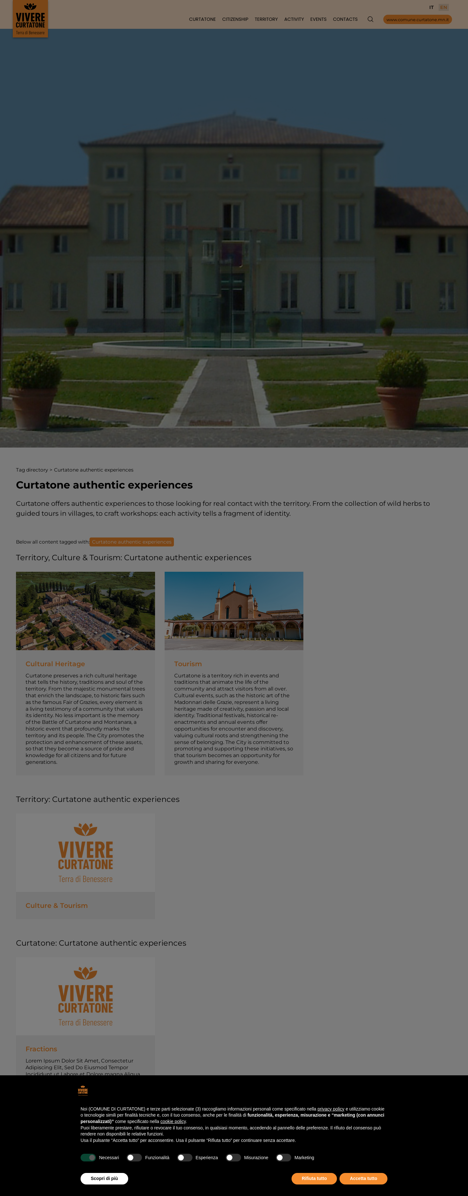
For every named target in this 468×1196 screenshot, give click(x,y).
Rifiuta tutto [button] (314, 1178)
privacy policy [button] (330, 1108)
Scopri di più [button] (104, 1178)
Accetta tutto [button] (363, 1178)
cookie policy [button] (173, 1121)
